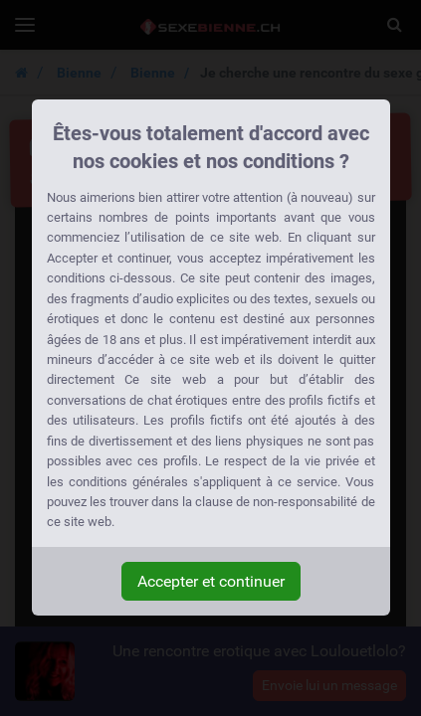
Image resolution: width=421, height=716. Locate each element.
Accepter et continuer (211, 581)
